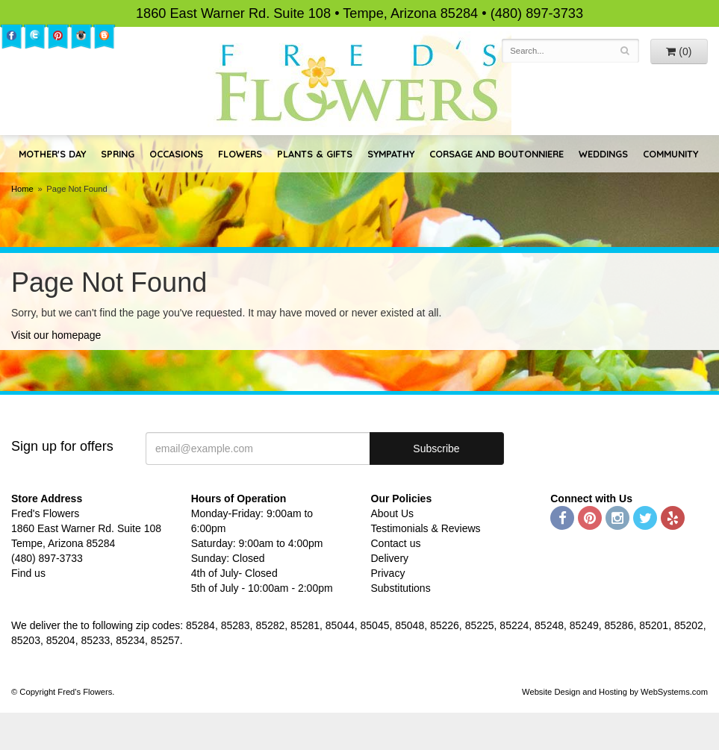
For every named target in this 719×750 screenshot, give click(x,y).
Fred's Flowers (359, 83)
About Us (392, 513)
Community (670, 154)
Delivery (390, 558)
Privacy (388, 573)
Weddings (603, 154)
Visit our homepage (56, 335)
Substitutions (401, 588)
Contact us (396, 543)
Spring (117, 154)
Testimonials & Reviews (426, 528)
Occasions (176, 154)
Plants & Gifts (314, 154)
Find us (28, 573)
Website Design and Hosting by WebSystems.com (615, 691)
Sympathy (390, 154)
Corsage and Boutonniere (496, 154)
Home (22, 188)
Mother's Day (52, 154)
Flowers (240, 154)
